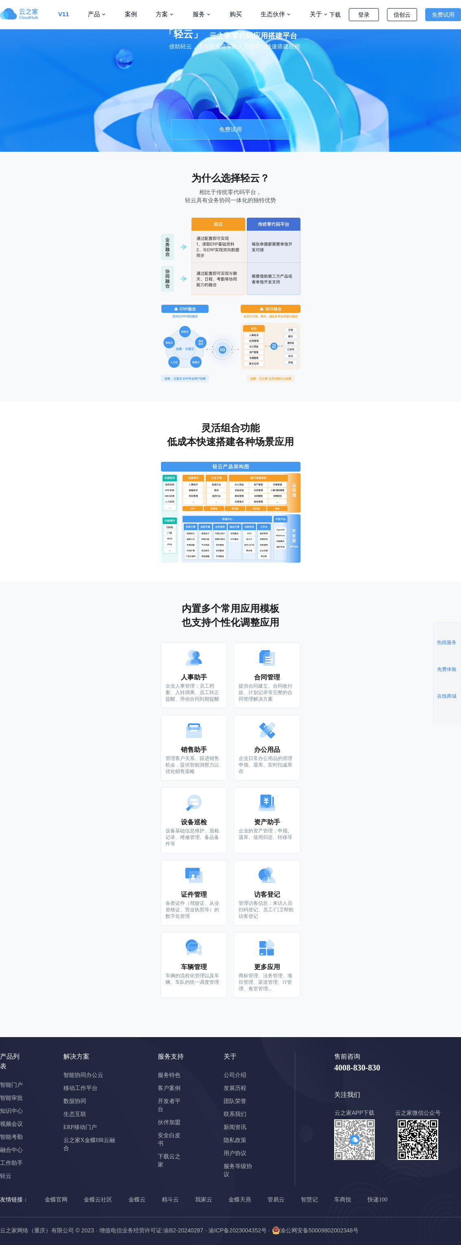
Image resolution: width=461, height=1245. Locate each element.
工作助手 (11, 1163)
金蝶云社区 (98, 1200)
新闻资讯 (235, 1127)
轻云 (5, 1176)
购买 (236, 14)
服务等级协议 (238, 1170)
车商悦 (342, 1200)
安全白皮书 (169, 1139)
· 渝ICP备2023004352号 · (237, 1230)
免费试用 (443, 14)
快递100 (377, 1200)
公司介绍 (235, 1075)
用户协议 (235, 1153)
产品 (94, 14)
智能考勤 (11, 1137)
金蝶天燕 (239, 1200)
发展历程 (235, 1088)
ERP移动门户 (80, 1127)
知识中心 (11, 1111)
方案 (162, 14)
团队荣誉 (235, 1101)
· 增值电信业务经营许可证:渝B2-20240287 (149, 1230)
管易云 (276, 1200)
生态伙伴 (273, 14)
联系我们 (235, 1114)
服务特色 (169, 1075)
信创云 (402, 14)
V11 (63, 14)
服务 (199, 14)
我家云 (203, 1200)
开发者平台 (169, 1105)
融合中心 (11, 1150)
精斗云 (170, 1200)
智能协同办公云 (83, 1075)
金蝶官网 (56, 1200)
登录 (364, 14)
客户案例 (169, 1088)
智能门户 (11, 1085)
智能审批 (11, 1098)
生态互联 (74, 1114)
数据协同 (74, 1101)
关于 (316, 14)
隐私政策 (235, 1140)
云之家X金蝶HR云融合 (89, 1144)
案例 (131, 14)
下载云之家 (169, 1160)
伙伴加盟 (169, 1122)
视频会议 (11, 1124)
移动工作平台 (80, 1088)
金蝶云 (137, 1200)
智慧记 (309, 1200)
